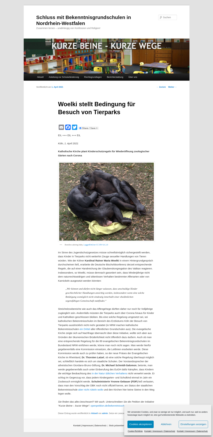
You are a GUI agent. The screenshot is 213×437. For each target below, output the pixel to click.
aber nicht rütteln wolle (90, 389)
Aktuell (40, 77)
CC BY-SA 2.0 (102, 245)
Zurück (161, 87)
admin (105, 413)
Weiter (172, 87)
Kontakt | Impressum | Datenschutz (159, 431)
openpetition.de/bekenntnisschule (109, 405)
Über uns (132, 77)
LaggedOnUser (90, 245)
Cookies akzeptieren (140, 424)
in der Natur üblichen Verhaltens (109, 373)
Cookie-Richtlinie (135, 431)
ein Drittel (85, 329)
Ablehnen (166, 424)
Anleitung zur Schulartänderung (64, 77)
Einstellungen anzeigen (193, 424)
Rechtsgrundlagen (93, 77)
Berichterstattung (115, 77)
